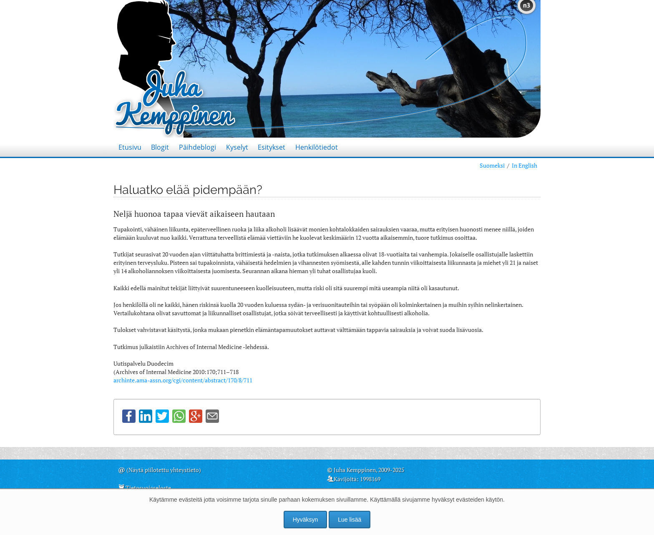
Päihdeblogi (197, 147)
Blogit (160, 147)
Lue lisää (349, 519)
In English (524, 165)
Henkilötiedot (316, 147)
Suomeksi (492, 165)
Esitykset (271, 147)
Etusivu (129, 147)
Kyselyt (237, 147)
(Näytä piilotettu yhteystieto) (163, 470)
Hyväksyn (305, 519)
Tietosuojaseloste (148, 488)
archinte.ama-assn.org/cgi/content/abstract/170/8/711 (182, 380)
